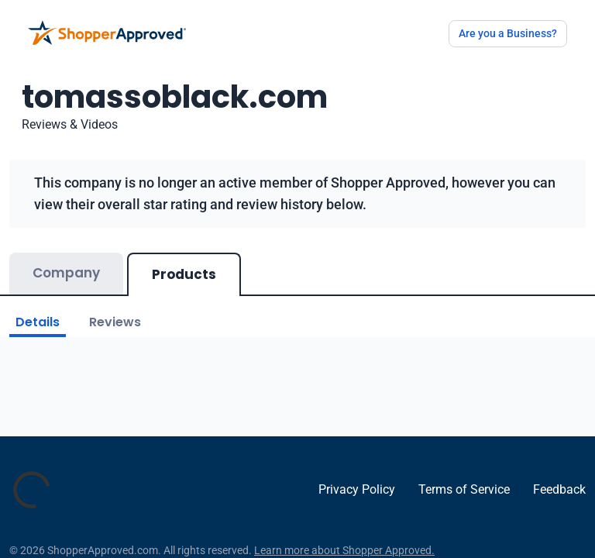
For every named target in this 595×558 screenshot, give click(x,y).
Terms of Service (464, 489)
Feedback (559, 489)
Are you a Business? (508, 33)
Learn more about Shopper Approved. (344, 550)
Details (37, 322)
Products (184, 274)
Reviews (115, 322)
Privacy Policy (356, 489)
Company (66, 273)
